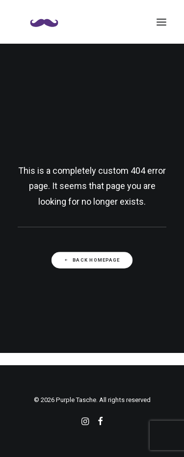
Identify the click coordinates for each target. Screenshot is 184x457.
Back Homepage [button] (92, 260)
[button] (161, 22)
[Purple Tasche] (44, 21)
